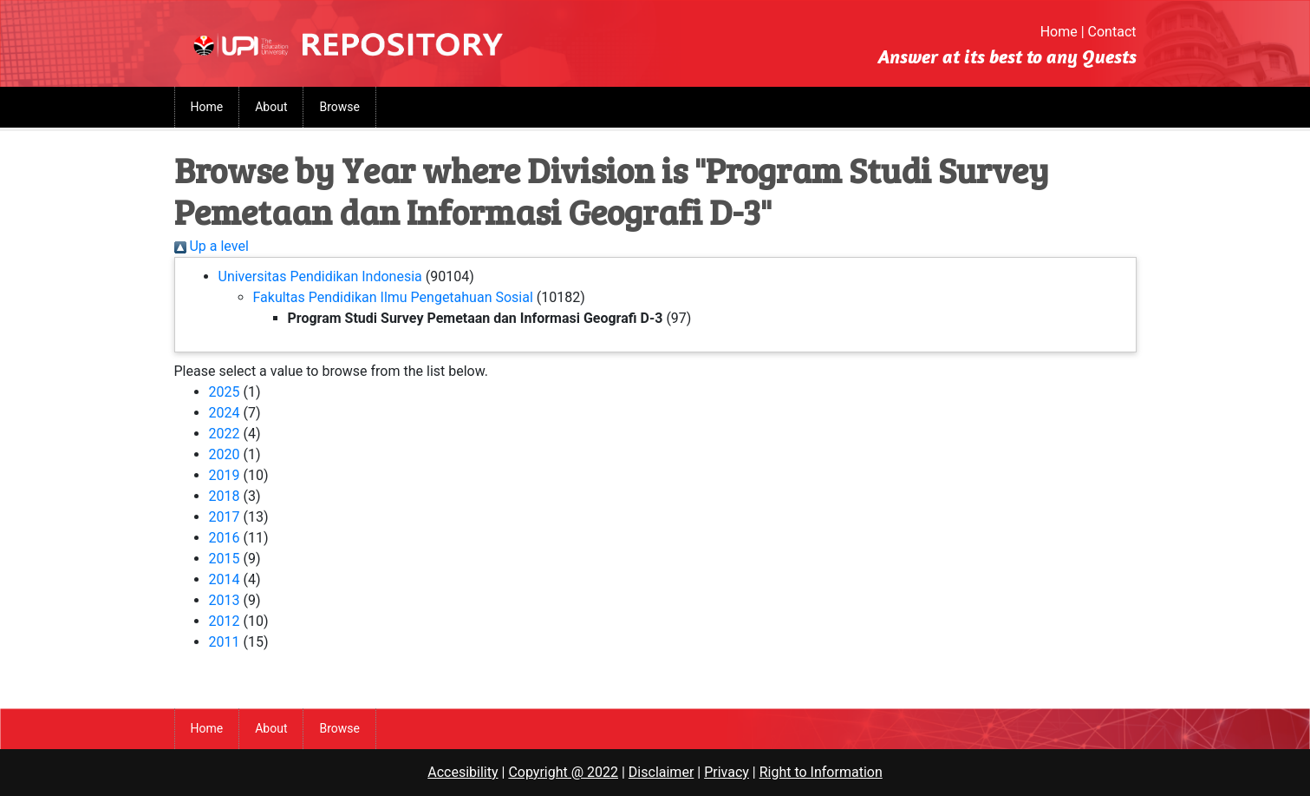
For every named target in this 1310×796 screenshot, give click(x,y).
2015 (224, 558)
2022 (224, 433)
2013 (224, 600)
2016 (224, 538)
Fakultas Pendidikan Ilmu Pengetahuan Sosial (393, 297)
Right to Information (821, 772)
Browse (339, 107)
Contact (1112, 31)
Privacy (726, 772)
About (271, 107)
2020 (224, 454)
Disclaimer (661, 772)
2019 (224, 475)
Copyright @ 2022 (563, 772)
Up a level (211, 246)
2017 (224, 517)
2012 (224, 621)
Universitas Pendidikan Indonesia (320, 276)
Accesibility (462, 772)
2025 (224, 392)
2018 (224, 496)
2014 (224, 579)
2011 (224, 642)
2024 (224, 413)
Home (1059, 31)
